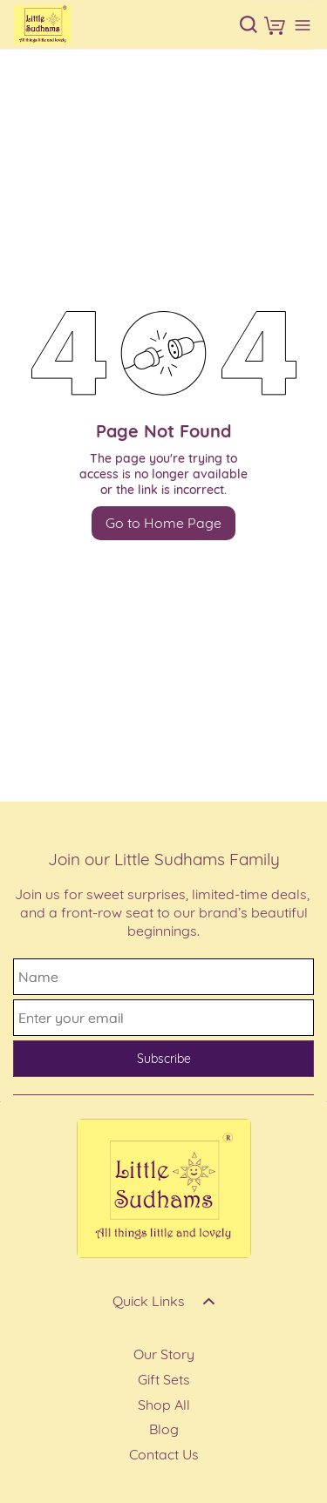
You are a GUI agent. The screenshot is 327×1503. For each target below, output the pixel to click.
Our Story (163, 1354)
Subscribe (164, 1058)
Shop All (164, 1404)
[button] (274, 25)
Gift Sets (164, 1379)
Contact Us (164, 1454)
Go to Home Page (163, 522)
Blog (164, 1429)
